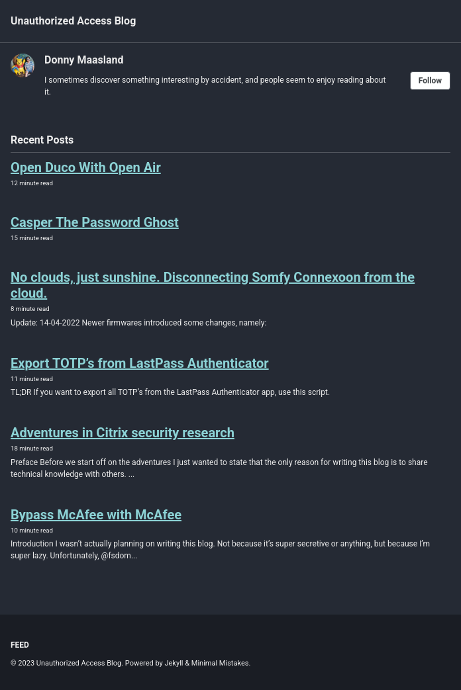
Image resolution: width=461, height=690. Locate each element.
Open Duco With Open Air (86, 167)
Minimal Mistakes (220, 663)
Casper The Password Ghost (95, 222)
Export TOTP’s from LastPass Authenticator (140, 363)
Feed (20, 645)
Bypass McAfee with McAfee (96, 515)
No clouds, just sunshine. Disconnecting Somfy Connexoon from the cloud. (213, 285)
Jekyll (173, 663)
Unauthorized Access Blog (73, 21)
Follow (430, 80)
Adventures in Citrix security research (122, 433)
